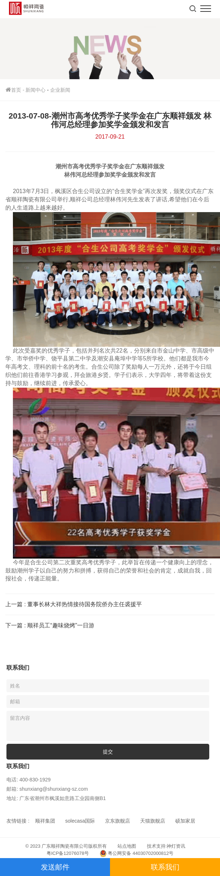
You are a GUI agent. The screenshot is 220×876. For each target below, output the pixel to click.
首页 (15, 90)
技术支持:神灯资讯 (166, 846)
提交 (108, 752)
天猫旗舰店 (152, 821)
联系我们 (165, 867)
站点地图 (127, 846)
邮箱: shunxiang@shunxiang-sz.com (47, 789)
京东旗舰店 (117, 821)
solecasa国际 (80, 821)
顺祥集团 (45, 821)
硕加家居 (185, 821)
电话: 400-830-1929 (28, 779)
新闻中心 (35, 90)
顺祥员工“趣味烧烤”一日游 (60, 625)
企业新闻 (60, 90)
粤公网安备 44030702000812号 (136, 853)
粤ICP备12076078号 (68, 853)
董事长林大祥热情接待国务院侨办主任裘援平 (84, 604)
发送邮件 (55, 867)
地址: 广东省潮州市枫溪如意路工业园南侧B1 (56, 798)
